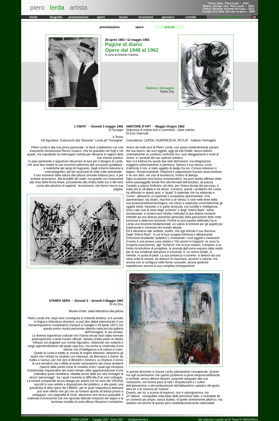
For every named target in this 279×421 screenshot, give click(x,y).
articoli (169, 27)
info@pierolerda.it (138, 419)
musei (123, 17)
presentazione (78, 17)
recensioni (145, 17)
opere (101, 17)
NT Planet (233, 419)
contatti (190, 17)
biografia (56, 17)
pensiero (168, 17)
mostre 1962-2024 (229, 17)
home (33, 17)
